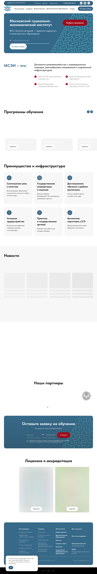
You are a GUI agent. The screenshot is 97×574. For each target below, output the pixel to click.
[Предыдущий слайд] (88, 111)
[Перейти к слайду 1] (47, 407)
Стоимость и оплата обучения (44, 536)
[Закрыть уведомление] (36, 557)
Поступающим (24, 529)
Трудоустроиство (43, 540)
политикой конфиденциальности (54, 442)
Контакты (59, 547)
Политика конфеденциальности (81, 560)
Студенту (41, 529)
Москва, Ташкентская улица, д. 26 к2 (81, 552)
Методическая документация (42, 550)
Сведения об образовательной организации (62, 551)
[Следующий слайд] (91, 111)
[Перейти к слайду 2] (49, 407)
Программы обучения (25, 532)
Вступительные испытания (23, 541)
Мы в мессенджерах (79, 536)
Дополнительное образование (61, 536)
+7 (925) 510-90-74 (78, 546)
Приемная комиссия (79, 543)
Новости (59, 540)
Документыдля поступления (24, 552)
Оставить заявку (18, 47)
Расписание (41, 532)
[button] (85, 9)
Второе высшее (61, 532)
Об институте (60, 529)
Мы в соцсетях (77, 529)
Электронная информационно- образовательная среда (45, 544)
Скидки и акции (61, 543)
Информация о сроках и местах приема (26, 536)
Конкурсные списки (25, 548)
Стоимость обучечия (25, 545)
